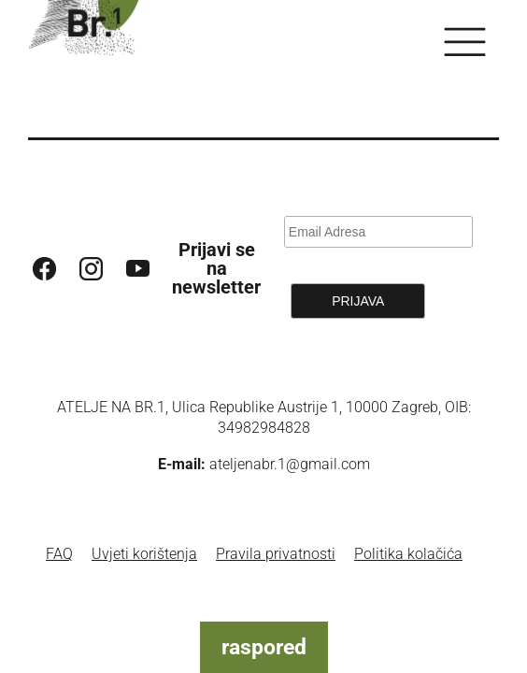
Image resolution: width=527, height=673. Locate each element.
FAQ (59, 554)
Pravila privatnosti (275, 554)
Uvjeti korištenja (144, 554)
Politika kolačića (408, 554)
